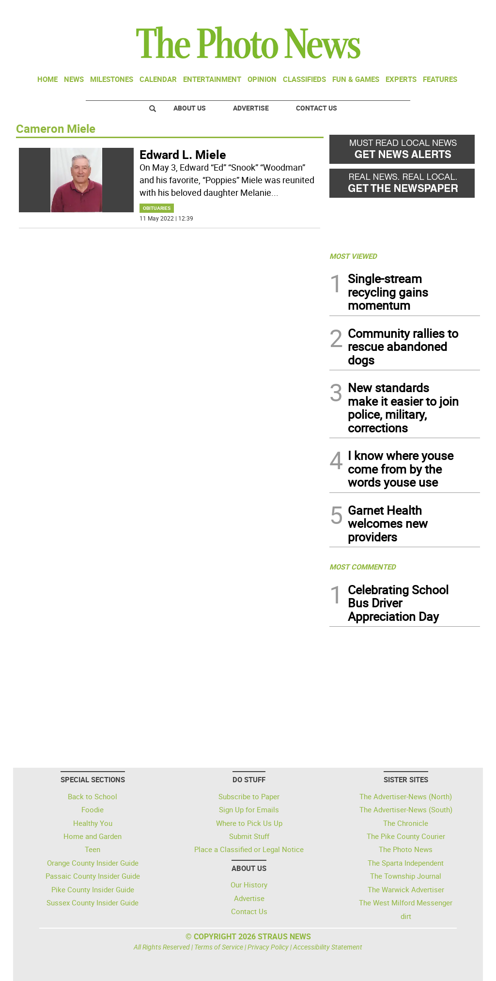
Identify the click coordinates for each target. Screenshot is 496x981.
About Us (189, 107)
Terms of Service (218, 946)
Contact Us (316, 107)
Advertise (251, 107)
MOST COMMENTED (362, 566)
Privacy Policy (268, 946)
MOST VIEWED (353, 256)
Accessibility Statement (327, 946)
